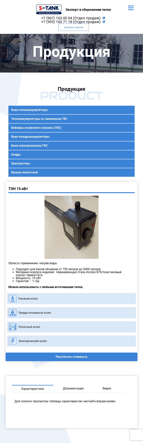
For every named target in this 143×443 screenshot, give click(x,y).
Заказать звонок (73, 27)
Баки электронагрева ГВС (29, 145)
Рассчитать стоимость (72, 357)
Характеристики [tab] (32, 389)
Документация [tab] (73, 388)
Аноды (16, 154)
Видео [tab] (107, 388)
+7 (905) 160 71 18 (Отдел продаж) (71, 22)
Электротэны (20, 163)
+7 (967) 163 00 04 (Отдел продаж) (71, 18)
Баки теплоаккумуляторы (29, 110)
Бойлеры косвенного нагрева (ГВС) (36, 127)
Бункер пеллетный (24, 172)
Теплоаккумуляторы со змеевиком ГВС (39, 119)
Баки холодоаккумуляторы (30, 136)
